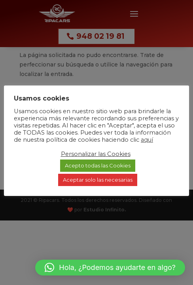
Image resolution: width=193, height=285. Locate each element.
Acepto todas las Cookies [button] (98, 165)
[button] (110, 268)
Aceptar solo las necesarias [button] (97, 180)
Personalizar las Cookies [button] (96, 154)
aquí (147, 139)
